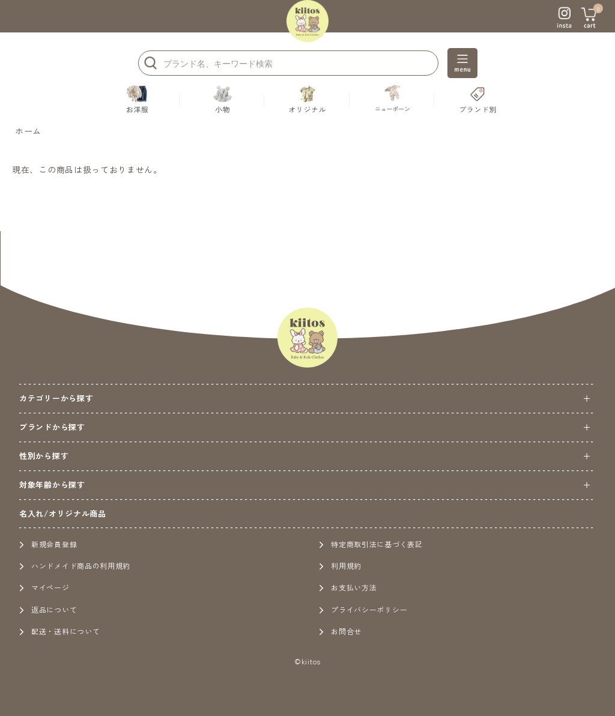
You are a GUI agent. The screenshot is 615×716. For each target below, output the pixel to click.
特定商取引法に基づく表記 (370, 544)
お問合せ (340, 631)
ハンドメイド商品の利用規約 (74, 565)
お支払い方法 (348, 587)
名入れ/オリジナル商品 (62, 513)
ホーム (28, 131)
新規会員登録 (48, 544)
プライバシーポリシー (363, 609)
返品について (48, 609)
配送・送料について (59, 631)
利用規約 (340, 565)
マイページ (44, 587)
